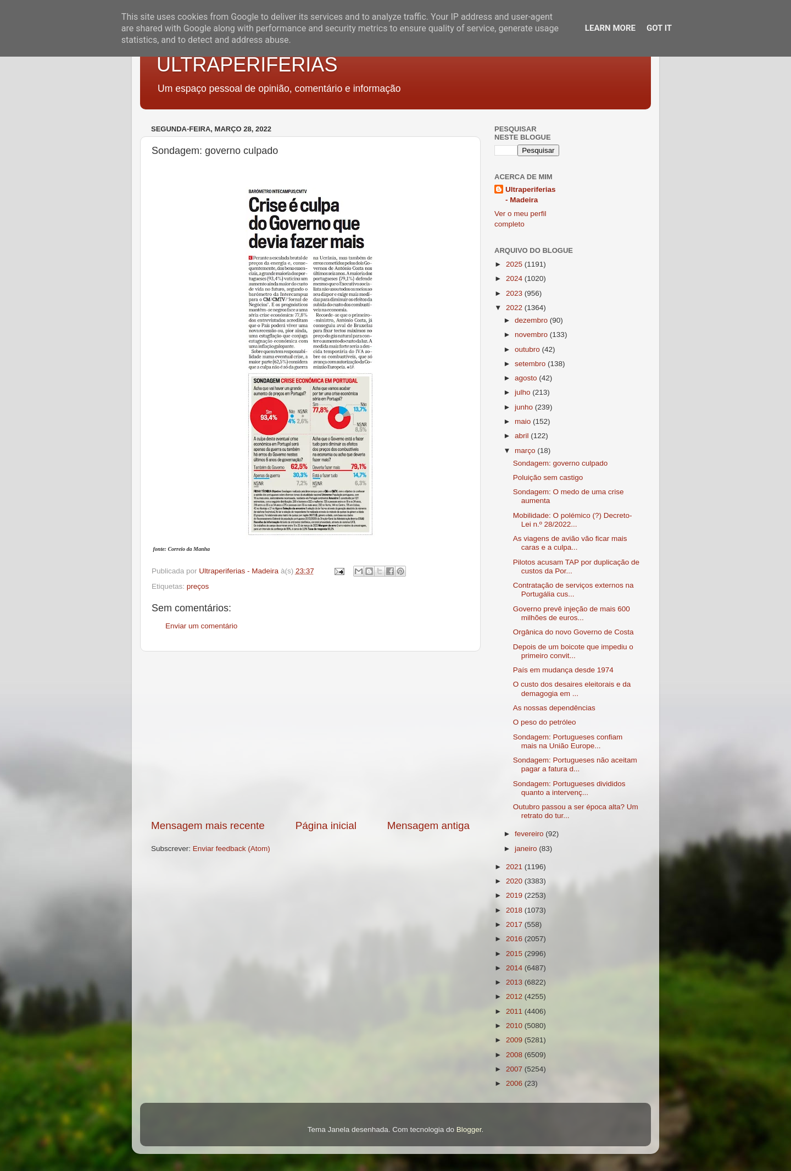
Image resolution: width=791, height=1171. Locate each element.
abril (523, 436)
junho (525, 407)
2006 (515, 1083)
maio (524, 421)
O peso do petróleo (544, 722)
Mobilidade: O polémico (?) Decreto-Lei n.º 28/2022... (572, 519)
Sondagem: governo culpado (560, 463)
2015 (515, 953)
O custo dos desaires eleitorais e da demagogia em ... (572, 688)
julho (523, 392)
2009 (515, 1040)
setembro (531, 364)
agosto (527, 378)
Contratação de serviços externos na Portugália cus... (573, 589)
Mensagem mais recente (208, 825)
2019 (515, 895)
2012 (515, 996)
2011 (515, 1011)
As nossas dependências (554, 708)
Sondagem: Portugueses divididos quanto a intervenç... (569, 788)
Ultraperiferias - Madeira (530, 194)
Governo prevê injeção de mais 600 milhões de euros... (571, 613)
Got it (659, 28)
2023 (515, 293)
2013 (515, 982)
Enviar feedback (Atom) (231, 848)
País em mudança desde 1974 (563, 670)
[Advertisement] (310, 735)
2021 (515, 867)
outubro (528, 349)
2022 (515, 307)
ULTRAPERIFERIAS (247, 64)
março (526, 450)
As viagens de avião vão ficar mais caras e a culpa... (570, 542)
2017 (515, 924)
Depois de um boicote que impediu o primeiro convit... (573, 651)
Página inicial (326, 825)
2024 (515, 278)
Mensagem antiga (428, 825)
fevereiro (530, 834)
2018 (515, 910)
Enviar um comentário (201, 626)
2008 (515, 1055)
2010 (515, 1025)
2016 (515, 939)
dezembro (532, 320)
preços (198, 586)
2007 (515, 1069)
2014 (515, 968)
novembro (532, 334)
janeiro (527, 848)
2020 (515, 881)
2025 (515, 264)
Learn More (610, 28)
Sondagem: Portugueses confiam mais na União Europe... (568, 741)
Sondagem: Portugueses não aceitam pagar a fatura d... (575, 764)
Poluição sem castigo (548, 477)
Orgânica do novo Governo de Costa (573, 632)
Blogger (469, 1129)
